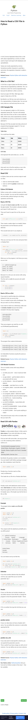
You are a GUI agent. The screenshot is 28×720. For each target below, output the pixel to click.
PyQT (8, 15)
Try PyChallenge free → (20, 717)
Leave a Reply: (4, 704)
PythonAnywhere (16, 663)
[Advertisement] (14, 41)
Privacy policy (14, 713)
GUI (4, 15)
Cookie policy (5, 713)
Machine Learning (16, 15)
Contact (21, 713)
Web (24, 15)
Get (25, 713)
